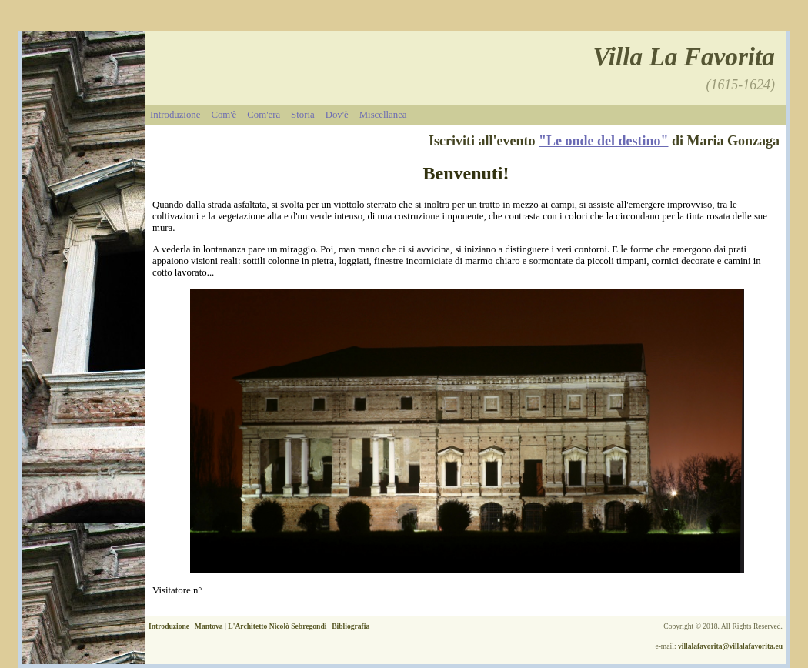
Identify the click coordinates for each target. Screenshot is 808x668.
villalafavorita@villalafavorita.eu (730, 646)
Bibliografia (350, 626)
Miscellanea (383, 114)
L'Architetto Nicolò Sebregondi (277, 626)
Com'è (223, 114)
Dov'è (337, 114)
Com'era (263, 114)
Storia (303, 114)
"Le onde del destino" (604, 141)
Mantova (209, 626)
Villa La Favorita (684, 56)
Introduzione (175, 114)
